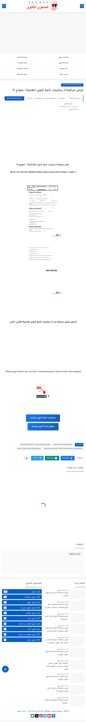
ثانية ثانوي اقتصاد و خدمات (22, 626)
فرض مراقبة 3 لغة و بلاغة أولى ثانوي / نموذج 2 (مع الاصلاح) (56, 632)
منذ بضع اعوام (61, 604)
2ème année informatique (72, 87)
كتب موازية (64, 70)
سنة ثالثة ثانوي (64, 64)
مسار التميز (21, 714)
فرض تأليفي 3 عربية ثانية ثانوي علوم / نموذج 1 (57, 680)
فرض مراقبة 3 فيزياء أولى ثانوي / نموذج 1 (56, 704)
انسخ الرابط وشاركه (14, 101)
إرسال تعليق (75, 556)
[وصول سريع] (5, 666)
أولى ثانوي (22, 594)
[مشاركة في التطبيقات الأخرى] (26, 460)
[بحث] (4, 6)
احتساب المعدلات (22, 70)
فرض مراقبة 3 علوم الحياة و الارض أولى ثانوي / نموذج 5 (57, 643)
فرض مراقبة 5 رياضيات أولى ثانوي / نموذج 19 (57, 692)
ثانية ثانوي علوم (22, 605)
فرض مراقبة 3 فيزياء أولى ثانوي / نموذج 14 (56, 620)
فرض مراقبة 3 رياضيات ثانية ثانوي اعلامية (35, 447)
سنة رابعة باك (22, 64)
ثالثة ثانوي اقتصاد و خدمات (22, 637)
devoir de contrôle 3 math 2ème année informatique (63, 451)
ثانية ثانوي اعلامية (22, 615)
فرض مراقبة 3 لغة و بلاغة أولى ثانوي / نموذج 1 (56, 655)
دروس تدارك (63, 77)
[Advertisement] (43, 33)
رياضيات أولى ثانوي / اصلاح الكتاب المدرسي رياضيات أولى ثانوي (57, 669)
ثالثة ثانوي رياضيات (22, 599)
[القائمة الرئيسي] (82, 6)
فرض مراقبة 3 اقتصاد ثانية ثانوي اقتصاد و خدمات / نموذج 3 (56, 608)
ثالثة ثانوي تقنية (22, 642)
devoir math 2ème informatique (29, 451)
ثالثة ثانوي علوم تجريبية (22, 610)
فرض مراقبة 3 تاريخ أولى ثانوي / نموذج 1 (56, 596)
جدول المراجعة (22, 77)
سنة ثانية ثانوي (22, 58)
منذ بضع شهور (61, 592)
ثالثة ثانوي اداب (22, 621)
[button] (68, 460)
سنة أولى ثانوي (63, 58)
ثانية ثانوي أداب (22, 631)
